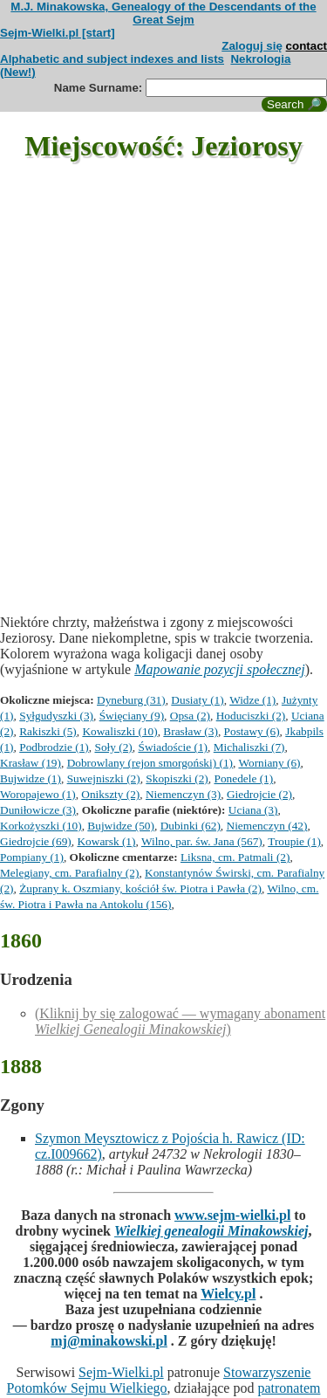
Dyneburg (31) (131, 699)
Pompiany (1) (32, 857)
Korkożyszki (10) (41, 825)
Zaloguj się (252, 45)
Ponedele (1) (243, 778)
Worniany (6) (269, 762)
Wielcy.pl (228, 1293)
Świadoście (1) (173, 747)
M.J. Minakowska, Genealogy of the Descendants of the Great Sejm (163, 13)
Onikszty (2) (110, 794)
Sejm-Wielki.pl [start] (57, 32)
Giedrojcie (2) (259, 794)
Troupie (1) (294, 841)
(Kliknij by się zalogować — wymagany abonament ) (180, 1021)
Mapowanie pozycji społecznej (219, 669)
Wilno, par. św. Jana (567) (201, 841)
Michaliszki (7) (249, 747)
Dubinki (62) (190, 825)
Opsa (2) (190, 715)
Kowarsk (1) (106, 841)
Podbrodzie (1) (54, 747)
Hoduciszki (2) (251, 715)
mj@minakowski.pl (109, 1340)
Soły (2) (113, 747)
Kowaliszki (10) (119, 731)
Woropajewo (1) (38, 794)
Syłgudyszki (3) (56, 715)
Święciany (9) (131, 715)
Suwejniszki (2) (103, 778)
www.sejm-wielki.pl (232, 1215)
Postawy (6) (252, 731)
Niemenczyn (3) (183, 794)
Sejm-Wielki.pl (121, 1372)
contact (306, 45)
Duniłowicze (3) (38, 809)
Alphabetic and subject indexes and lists (112, 58)
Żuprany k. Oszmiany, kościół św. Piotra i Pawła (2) (140, 888)
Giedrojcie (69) (36, 841)
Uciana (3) (253, 809)
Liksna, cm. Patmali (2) (235, 857)
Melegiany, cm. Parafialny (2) (69, 872)
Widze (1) (252, 699)
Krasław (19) (30, 762)
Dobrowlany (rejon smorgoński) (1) (150, 762)
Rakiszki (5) (48, 731)
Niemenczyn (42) (267, 825)
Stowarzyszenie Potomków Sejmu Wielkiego (159, 1380)
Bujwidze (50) (120, 825)
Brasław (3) (190, 731)
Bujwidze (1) (30, 778)
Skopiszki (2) (177, 778)
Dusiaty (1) (197, 699)
